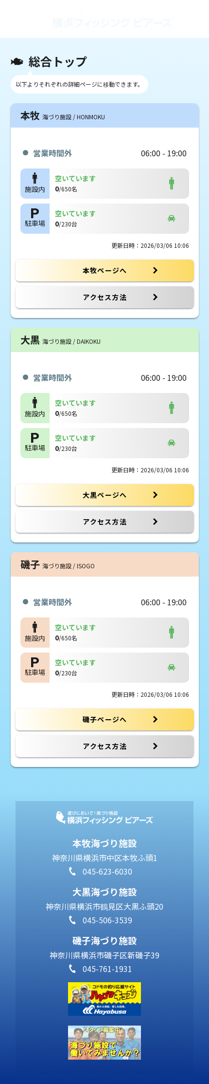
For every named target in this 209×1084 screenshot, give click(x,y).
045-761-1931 (107, 968)
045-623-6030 (107, 871)
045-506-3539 (107, 920)
